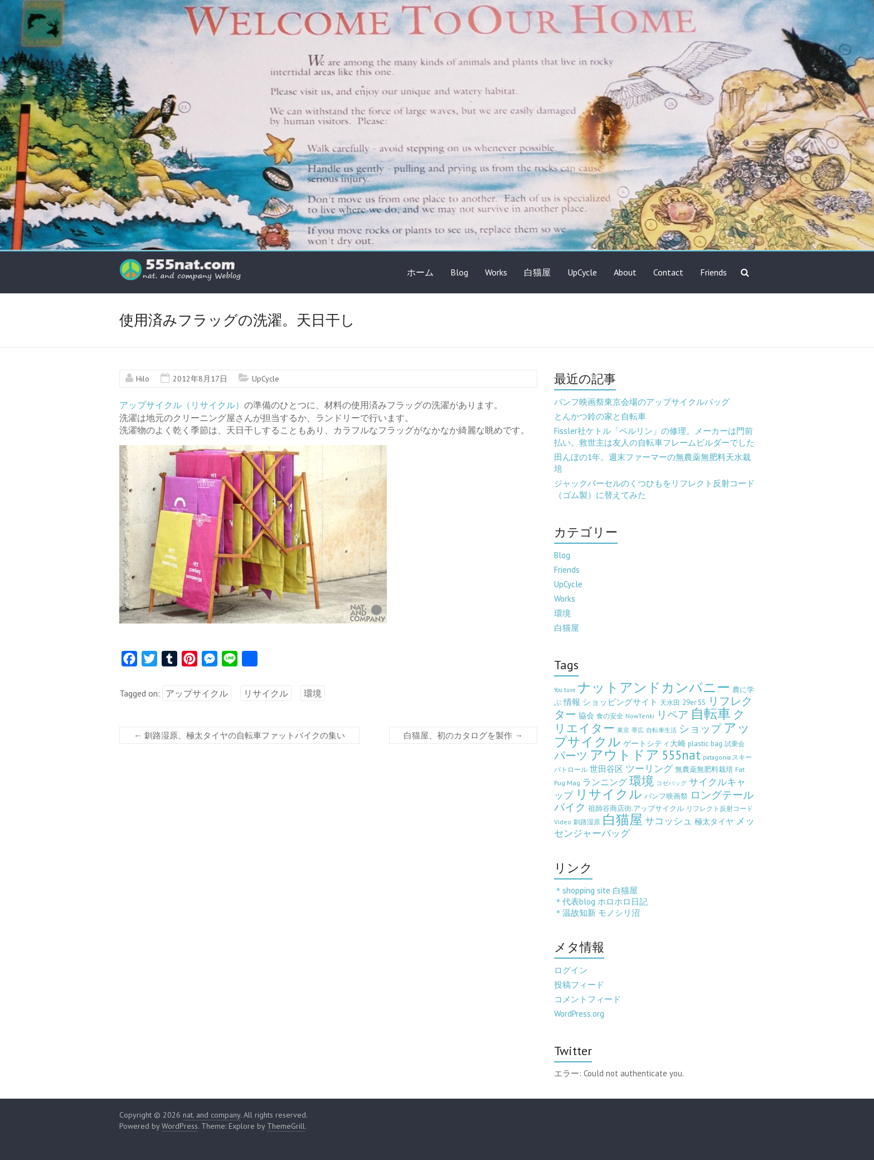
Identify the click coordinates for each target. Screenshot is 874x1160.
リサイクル (266, 693)
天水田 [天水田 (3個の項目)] (670, 702)
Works (496, 272)
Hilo (142, 379)
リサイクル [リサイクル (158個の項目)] (608, 794)
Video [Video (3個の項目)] (562, 822)
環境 (313, 693)
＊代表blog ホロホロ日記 (601, 901)
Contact (668, 272)
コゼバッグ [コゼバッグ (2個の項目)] (671, 783)
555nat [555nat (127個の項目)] (681, 755)
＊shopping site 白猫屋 (596, 890)
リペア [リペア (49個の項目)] (672, 714)
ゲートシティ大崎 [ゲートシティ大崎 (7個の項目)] (654, 743)
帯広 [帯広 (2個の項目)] (638, 730)
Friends (713, 272)
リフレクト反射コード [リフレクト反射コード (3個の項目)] (719, 808)
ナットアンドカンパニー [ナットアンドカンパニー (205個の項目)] (653, 687)
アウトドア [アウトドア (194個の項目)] (624, 754)
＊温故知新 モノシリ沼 (597, 912)
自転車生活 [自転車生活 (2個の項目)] (661, 730)
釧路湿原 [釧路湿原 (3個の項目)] (587, 822)
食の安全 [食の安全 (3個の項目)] (609, 716)
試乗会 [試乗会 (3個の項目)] (735, 744)
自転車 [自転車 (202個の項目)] (711, 713)
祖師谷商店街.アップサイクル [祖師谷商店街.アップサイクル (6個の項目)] (636, 808)
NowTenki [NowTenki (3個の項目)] (639, 716)
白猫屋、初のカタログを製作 (463, 735)
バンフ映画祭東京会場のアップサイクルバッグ (642, 402)
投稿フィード (579, 984)
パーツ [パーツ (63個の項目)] (570, 755)
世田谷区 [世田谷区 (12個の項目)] (606, 768)
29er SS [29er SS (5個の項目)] (694, 702)
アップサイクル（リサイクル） (181, 404)
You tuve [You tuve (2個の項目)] (564, 690)
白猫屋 (537, 272)
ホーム (420, 272)
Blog (459, 272)
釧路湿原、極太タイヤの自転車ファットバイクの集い (239, 735)
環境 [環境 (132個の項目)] (641, 780)
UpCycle (582, 272)
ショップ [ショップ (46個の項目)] (700, 728)
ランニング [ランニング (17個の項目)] (604, 781)
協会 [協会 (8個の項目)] (586, 715)
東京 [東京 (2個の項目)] (623, 730)
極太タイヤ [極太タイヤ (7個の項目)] (714, 821)
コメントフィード (587, 999)
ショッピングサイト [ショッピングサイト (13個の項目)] (620, 701)
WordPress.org (579, 1013)
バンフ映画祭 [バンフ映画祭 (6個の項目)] (666, 796)
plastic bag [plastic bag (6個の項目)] (705, 743)
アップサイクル (197, 693)
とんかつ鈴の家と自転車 (600, 416)
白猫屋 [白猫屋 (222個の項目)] (623, 819)
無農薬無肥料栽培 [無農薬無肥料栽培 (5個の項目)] (704, 769)
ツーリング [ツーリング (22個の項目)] (649, 768)
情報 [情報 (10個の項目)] (572, 702)
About (625, 272)
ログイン (570, 970)
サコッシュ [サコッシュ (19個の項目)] (668, 821)
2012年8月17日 (200, 379)
